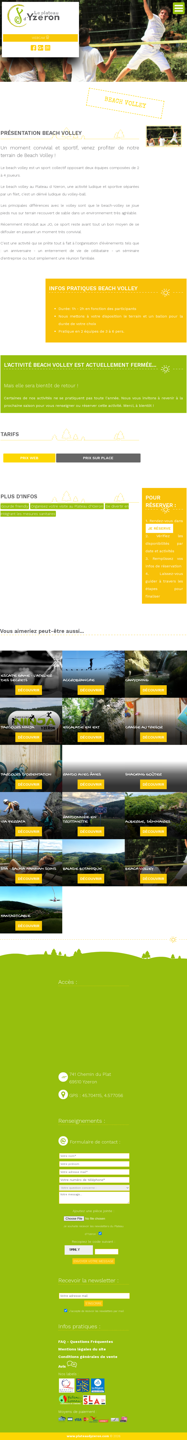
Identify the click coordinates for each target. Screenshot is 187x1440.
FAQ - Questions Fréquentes (85, 1341)
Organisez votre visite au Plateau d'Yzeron (67, 506)
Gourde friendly (14, 506)
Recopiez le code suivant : (93, 1241)
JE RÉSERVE (159, 528)
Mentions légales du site (82, 1349)
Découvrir (28, 690)
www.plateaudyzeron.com (88, 1436)
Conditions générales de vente (87, 1356)
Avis (67, 1366)
